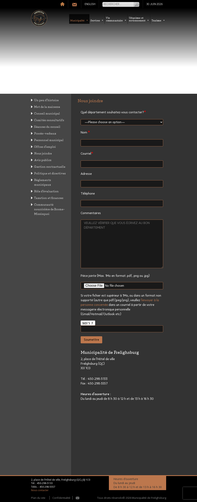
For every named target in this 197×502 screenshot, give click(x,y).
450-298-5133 (45, 483)
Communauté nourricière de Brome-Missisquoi (49, 209)
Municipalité (79, 20)
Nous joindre (43, 153)
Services (97, 20)
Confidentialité (61, 498)
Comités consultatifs (49, 120)
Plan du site (38, 498)
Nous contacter (40, 490)
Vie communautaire (116, 19)
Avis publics (42, 160)
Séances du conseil (47, 126)
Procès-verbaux (45, 133)
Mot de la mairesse (47, 106)
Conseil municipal (47, 113)
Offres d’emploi (45, 146)
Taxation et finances (48, 198)
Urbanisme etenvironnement (139, 19)
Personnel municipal (49, 140)
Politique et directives (50, 173)
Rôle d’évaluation (46, 191)
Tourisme (158, 20)
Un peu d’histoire (46, 100)
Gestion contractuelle (49, 166)
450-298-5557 (47, 486)
